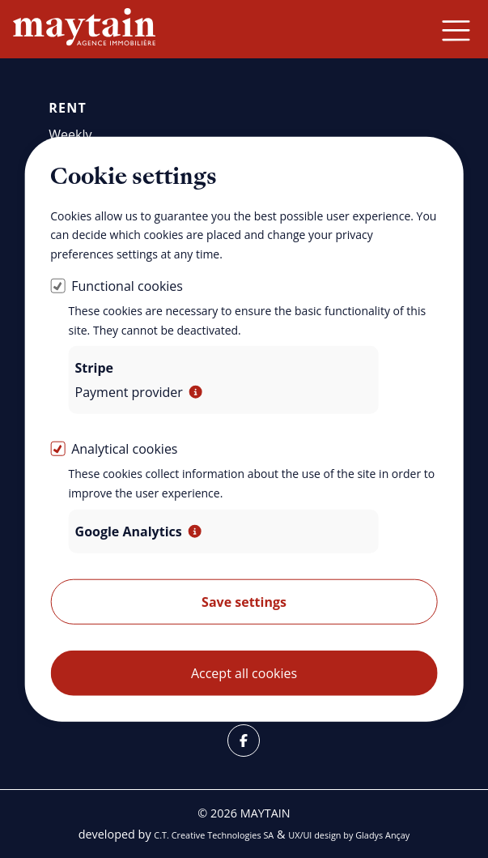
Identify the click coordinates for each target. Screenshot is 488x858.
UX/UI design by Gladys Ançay (348, 835)
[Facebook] (243, 740)
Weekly (70, 134)
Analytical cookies (124, 449)
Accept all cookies (244, 673)
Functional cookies (127, 286)
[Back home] (84, 28)
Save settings (244, 602)
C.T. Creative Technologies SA (214, 835)
